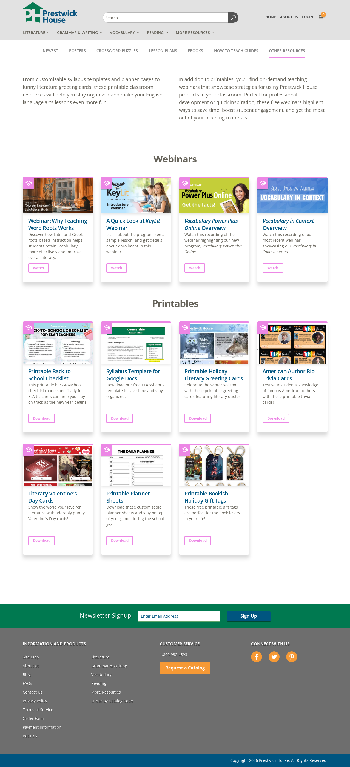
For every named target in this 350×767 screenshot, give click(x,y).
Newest (50, 50)
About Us (289, 16)
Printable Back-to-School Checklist (50, 374)
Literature (34, 32)
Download (41, 418)
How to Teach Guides (236, 50)
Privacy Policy (35, 700)
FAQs (27, 683)
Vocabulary (122, 32)
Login (307, 16)
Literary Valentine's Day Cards (52, 497)
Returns (30, 736)
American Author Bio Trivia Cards (289, 374)
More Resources (193, 32)
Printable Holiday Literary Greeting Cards (213, 374)
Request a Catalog (185, 668)
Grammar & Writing (77, 32)
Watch (38, 267)
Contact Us (32, 692)
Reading (155, 32)
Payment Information (42, 727)
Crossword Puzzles (117, 50)
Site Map (31, 657)
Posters (77, 50)
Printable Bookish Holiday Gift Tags (206, 497)
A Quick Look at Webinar (133, 224)
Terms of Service (38, 709)
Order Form (33, 718)
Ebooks (195, 50)
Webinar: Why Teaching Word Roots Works (57, 224)
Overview (211, 224)
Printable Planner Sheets (128, 497)
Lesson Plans (163, 50)
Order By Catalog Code (112, 700)
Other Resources (287, 50)
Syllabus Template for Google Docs (133, 374)
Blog (27, 674)
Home (270, 16)
